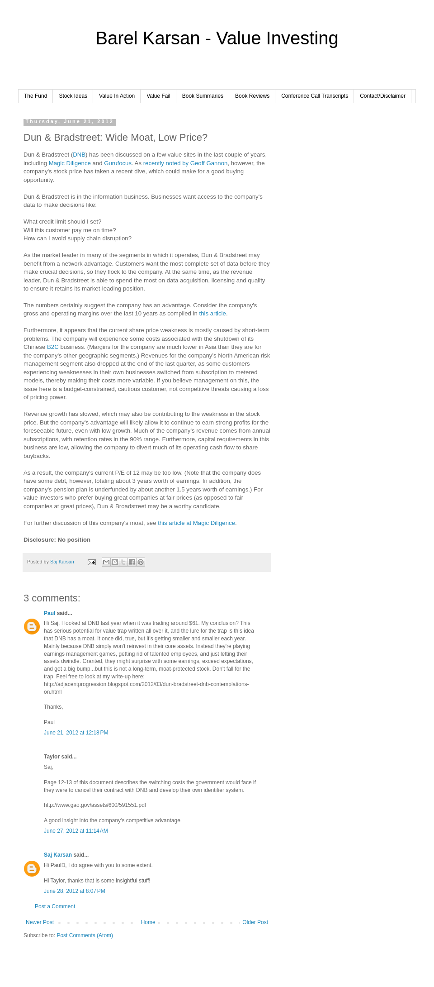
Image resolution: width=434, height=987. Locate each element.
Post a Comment (55, 906)
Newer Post (40, 922)
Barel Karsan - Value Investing (216, 38)
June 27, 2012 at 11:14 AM (76, 831)
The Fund (35, 96)
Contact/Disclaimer (383, 96)
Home (148, 922)
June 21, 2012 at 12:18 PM (76, 733)
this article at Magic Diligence (196, 523)
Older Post (255, 922)
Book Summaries (202, 96)
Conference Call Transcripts (314, 96)
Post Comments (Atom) (85, 935)
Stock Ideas (73, 96)
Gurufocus (118, 163)
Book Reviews (252, 96)
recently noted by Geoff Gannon (185, 163)
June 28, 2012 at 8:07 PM (74, 891)
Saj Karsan (58, 855)
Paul (49, 613)
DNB (79, 154)
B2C (53, 346)
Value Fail (158, 96)
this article (212, 313)
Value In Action (117, 96)
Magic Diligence (70, 163)
